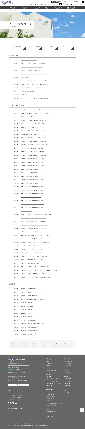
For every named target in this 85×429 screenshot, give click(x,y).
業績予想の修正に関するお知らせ (28, 306)
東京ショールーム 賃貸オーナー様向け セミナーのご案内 (33, 123)
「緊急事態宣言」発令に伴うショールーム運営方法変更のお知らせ (35, 242)
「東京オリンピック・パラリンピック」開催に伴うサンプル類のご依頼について (37, 214)
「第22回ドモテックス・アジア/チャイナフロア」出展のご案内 (34, 256)
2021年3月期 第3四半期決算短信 (27, 334)
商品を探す (13, 8)
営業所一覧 (67, 372)
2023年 (44, 343)
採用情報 (67, 390)
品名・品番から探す (38, 4)
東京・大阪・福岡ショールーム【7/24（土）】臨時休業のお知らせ (34, 221)
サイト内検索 (28, 4)
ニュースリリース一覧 (70, 387)
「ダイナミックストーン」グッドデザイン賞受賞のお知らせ (33, 63)
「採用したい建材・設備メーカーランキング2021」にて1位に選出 (35, 113)
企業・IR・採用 (71, 8)
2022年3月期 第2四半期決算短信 (27, 302)
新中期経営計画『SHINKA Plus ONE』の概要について (32, 323)
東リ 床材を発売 (24, 95)
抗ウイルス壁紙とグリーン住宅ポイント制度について (32, 249)
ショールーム (37, 8)
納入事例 (49, 376)
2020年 (13, 345)
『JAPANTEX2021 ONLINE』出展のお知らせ (30, 134)
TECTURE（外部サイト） (52, 381)
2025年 (24, 343)
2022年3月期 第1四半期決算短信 (27, 309)
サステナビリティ (58, 8)
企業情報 (50, 46)
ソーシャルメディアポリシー (16, 397)
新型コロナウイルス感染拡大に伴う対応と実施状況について (33, 120)
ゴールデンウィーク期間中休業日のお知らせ (30, 246)
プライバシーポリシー (13, 393)
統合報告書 (67, 385)
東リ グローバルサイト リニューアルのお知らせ (31, 253)
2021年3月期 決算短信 (25, 316)
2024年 (34, 343)
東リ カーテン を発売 (25, 77)
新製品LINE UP (50, 398)
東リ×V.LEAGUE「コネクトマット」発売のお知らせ (32, 67)
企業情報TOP (68, 378)
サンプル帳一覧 (50, 394)
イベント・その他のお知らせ (34, 46)
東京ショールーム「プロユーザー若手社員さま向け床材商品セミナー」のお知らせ (38, 266)
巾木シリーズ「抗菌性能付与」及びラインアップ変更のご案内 (34, 81)
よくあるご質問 (68, 361)
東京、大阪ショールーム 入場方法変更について (31, 197)
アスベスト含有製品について (14, 408)
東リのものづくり (51, 411)
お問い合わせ (62, 1)
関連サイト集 (50, 416)
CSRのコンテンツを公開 (26, 292)
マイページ (74, 4)
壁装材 (48, 365)
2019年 (24, 345)
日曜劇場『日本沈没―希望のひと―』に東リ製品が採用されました (35, 144)
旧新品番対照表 (50, 396)
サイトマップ (69, 1)
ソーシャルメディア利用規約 (16, 395)
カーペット (49, 363)
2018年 (34, 345)
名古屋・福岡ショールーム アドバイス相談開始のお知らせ (33, 151)
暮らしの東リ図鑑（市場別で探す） (54, 403)
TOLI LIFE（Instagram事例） (53, 378)
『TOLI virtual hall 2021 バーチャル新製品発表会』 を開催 (33, 130)
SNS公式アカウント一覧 (15, 399)
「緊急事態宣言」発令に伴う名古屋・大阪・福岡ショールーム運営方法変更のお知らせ (39, 270)
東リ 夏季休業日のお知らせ (26, 211)
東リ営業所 (20, 380)
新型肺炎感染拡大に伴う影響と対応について (30, 263)
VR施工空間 (49, 385)
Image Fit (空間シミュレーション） (54, 383)
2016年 (55, 345)
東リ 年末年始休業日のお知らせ (27, 116)
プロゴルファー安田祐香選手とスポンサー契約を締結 (32, 259)
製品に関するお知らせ (18, 46)
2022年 (55, 343)
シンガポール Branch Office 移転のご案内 (29, 110)
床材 (48, 361)
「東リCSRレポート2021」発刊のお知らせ (30, 295)
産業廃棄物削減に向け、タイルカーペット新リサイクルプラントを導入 (36, 235)
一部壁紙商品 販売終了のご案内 (27, 91)
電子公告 (67, 392)
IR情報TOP (67, 383)
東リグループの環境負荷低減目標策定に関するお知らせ (32, 299)
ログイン (81, 4)
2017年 (44, 345)
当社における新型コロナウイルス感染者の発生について (32, 158)
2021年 (65, 343)
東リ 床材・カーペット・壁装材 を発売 (29, 60)
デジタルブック (24, 8)
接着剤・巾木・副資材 (52, 370)
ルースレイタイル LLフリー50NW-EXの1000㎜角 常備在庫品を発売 (35, 98)
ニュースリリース (16, 10)
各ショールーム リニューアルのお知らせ (29, 127)
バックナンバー (67, 46)
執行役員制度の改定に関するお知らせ (29, 330)
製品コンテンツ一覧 (51, 405)
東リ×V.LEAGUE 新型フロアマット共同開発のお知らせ (32, 88)
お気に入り (67, 4)
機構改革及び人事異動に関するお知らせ (29, 327)
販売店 (46, 8)
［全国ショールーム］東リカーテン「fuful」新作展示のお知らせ (34, 225)
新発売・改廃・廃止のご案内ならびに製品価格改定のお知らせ (34, 74)
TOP (10, 10)
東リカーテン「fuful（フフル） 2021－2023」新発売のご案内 (34, 84)
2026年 (13, 343)
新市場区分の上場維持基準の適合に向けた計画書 (31, 288)
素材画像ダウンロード (52, 400)
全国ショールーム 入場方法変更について (30, 172)
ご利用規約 (10, 390)
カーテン (49, 368)
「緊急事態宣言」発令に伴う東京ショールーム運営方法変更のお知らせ (36, 277)
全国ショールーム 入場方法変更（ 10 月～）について (32, 148)
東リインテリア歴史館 (52, 413)
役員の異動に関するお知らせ (27, 313)
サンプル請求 (55, 1)
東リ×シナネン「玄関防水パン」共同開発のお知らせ (32, 70)
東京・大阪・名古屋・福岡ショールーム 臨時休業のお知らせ (33, 137)
